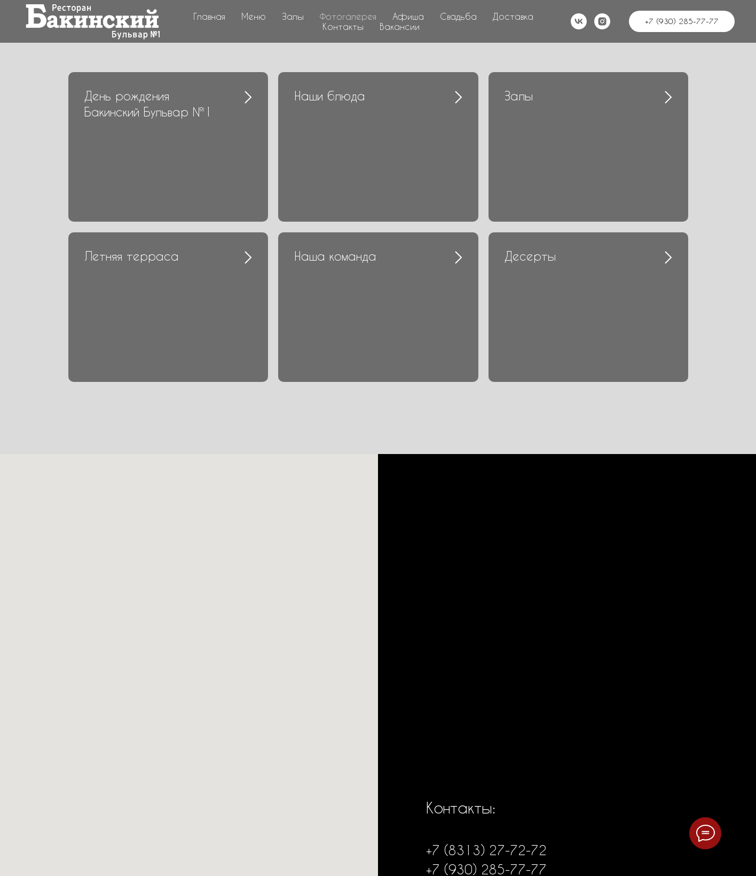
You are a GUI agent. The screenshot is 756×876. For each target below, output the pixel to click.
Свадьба (458, 16)
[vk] (579, 21)
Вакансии (400, 26)
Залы (293, 16)
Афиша (408, 16)
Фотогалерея (348, 16)
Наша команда (335, 256)
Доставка (513, 16)
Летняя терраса (131, 256)
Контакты (343, 26)
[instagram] (602, 21)
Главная (209, 16)
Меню (253, 16)
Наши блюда (329, 96)
